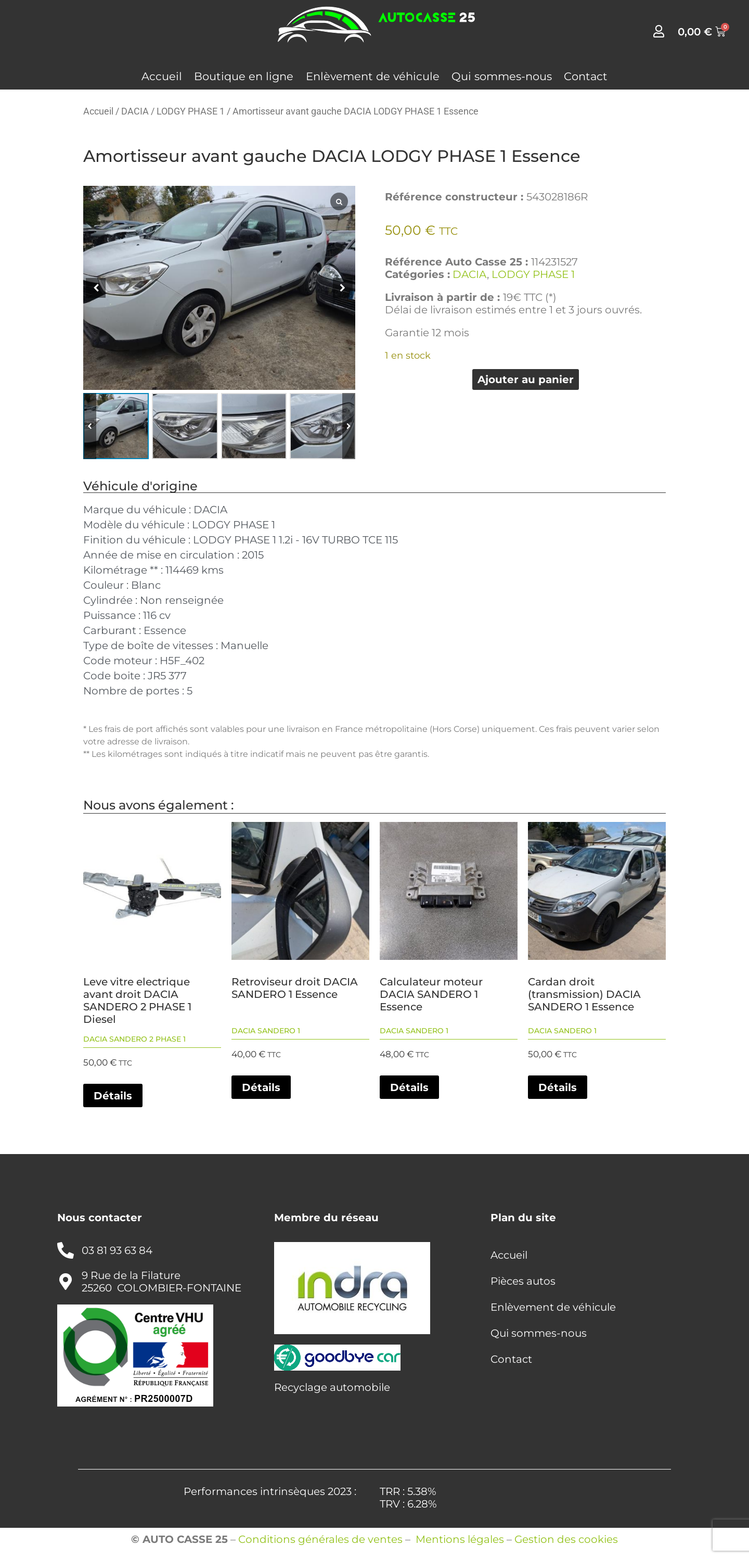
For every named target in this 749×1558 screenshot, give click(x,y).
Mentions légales (460, 1539)
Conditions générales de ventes (320, 1539)
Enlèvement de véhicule (373, 76)
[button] (343, 288)
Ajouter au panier (525, 379)
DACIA (135, 111)
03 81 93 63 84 (117, 1250)
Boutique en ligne (243, 76)
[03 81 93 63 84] (65, 1250)
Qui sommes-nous (501, 76)
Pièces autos (523, 1281)
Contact (586, 76)
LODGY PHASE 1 (191, 111)
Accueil (161, 76)
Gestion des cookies (566, 1539)
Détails (113, 1096)
